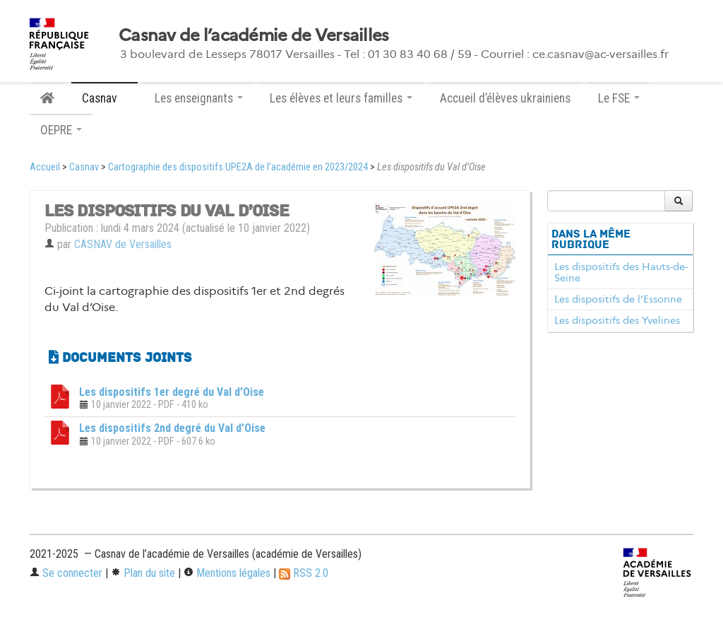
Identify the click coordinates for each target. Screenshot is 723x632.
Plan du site (143, 573)
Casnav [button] (104, 98)
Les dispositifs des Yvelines (617, 320)
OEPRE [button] (61, 130)
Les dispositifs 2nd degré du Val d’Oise (172, 428)
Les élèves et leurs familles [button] (341, 98)
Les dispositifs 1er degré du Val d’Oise (171, 392)
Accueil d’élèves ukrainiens (505, 98)
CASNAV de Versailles (123, 244)
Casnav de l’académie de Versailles (254, 35)
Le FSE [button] (619, 98)
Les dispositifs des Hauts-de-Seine (621, 272)
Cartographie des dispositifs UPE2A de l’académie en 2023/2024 (238, 167)
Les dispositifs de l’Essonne (618, 299)
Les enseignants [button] (199, 98)
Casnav (84, 167)
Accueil (45, 167)
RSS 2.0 (303, 573)
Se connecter (66, 573)
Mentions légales (227, 573)
